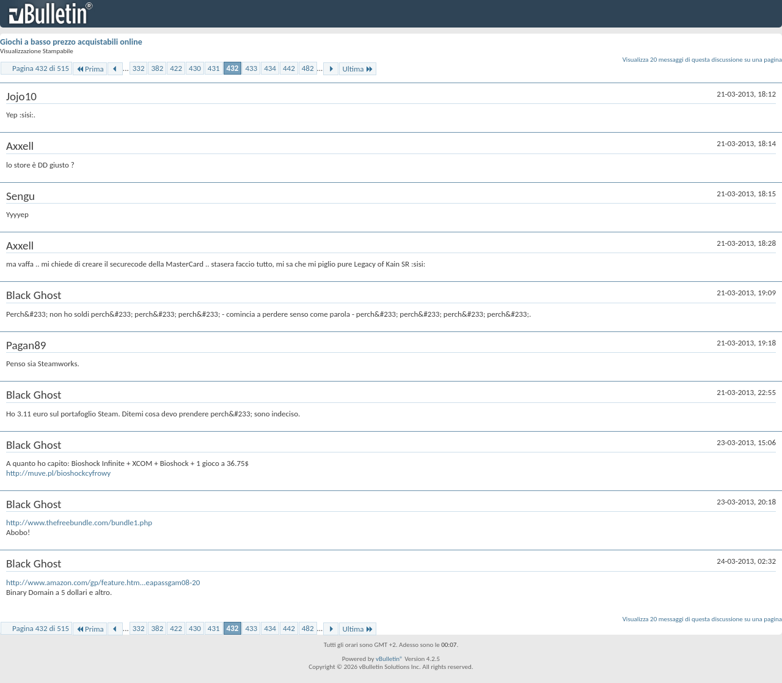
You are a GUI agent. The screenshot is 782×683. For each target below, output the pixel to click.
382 (157, 68)
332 (139, 68)
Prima (90, 68)
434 (270, 68)
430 (195, 68)
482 (308, 68)
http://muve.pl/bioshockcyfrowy (58, 473)
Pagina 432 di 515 (40, 68)
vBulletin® (389, 659)
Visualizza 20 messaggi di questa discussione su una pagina (702, 60)
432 (233, 68)
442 (289, 68)
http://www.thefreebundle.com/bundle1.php (79, 522)
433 (251, 68)
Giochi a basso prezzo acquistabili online (71, 42)
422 (176, 68)
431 (214, 68)
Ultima (357, 68)
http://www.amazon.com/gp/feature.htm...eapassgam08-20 (103, 582)
